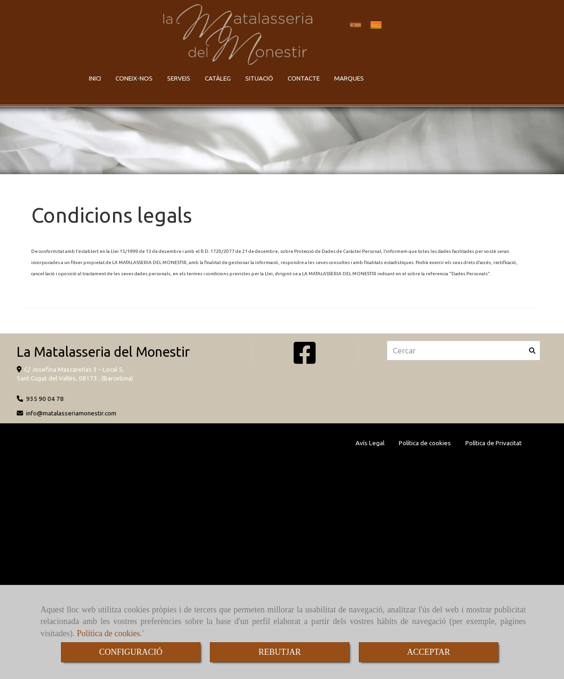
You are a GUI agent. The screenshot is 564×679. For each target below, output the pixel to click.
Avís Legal (370, 443)
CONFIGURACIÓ (130, 652)
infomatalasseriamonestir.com (71, 413)
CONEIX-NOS (134, 78)
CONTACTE (304, 78)
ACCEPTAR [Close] (428, 652)
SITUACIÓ (259, 78)
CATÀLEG (218, 78)
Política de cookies (108, 633)
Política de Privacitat (493, 443)
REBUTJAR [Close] (279, 652)
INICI (95, 78)
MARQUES (349, 78)
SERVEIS (178, 78)
